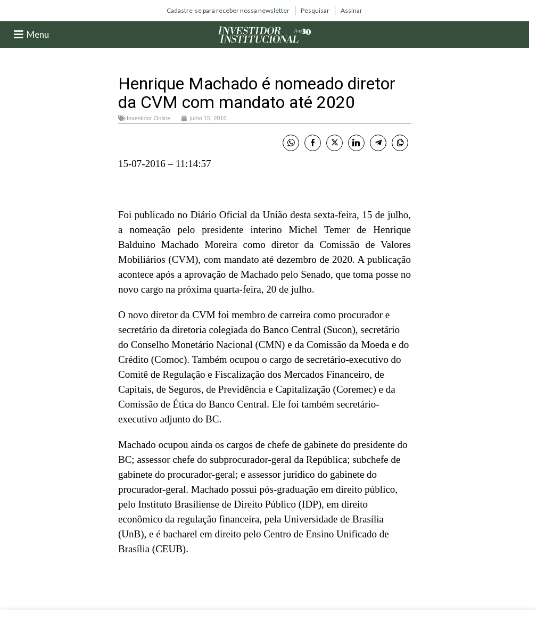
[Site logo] (264, 33)
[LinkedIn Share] (356, 143)
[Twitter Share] (334, 143)
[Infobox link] (228, 10)
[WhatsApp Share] (291, 143)
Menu (38, 34)
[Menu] (18, 34)
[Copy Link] (400, 143)
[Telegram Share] (378, 143)
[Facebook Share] (312, 143)
